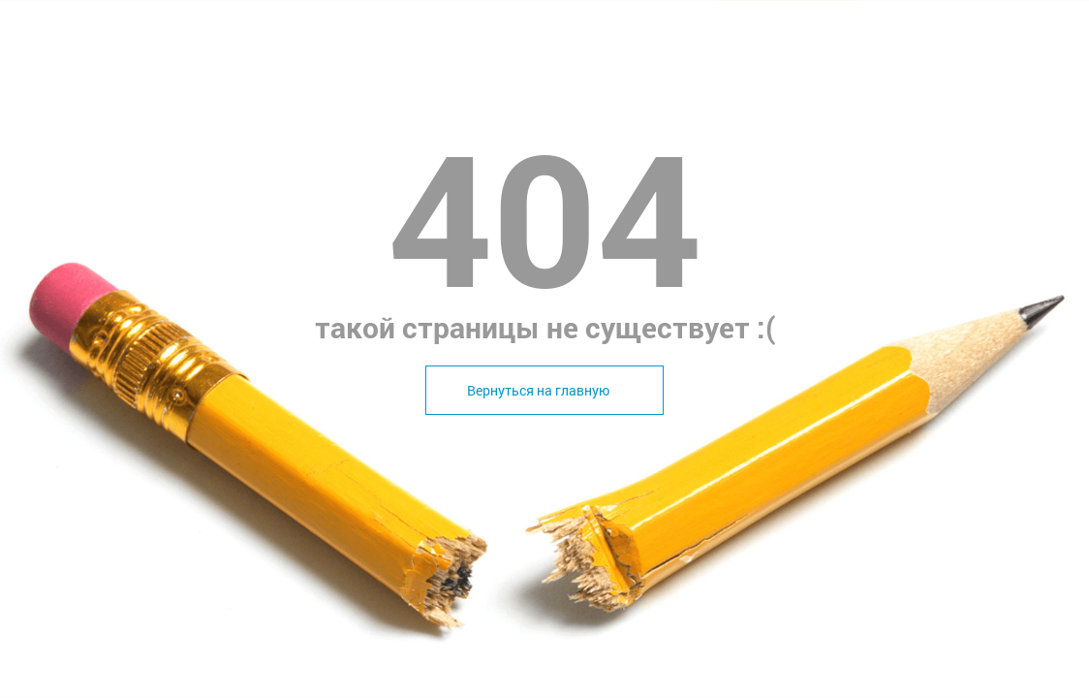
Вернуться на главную (538, 390)
